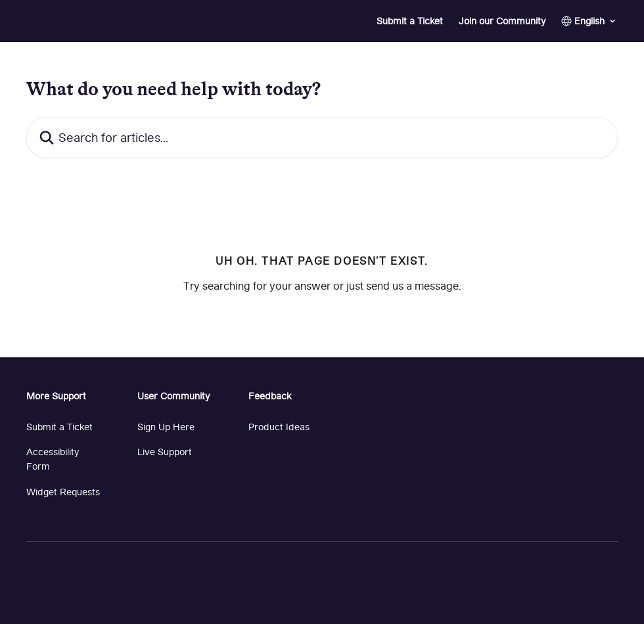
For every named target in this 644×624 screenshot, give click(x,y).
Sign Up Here (166, 426)
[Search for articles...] (322, 137)
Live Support (164, 451)
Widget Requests (63, 491)
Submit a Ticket (410, 21)
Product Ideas (279, 426)
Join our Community (502, 21)
